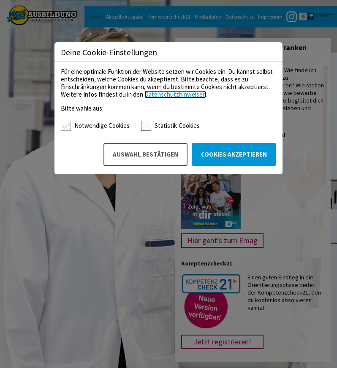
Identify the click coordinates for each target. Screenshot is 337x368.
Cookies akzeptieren (234, 154)
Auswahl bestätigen (145, 154)
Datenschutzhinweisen (175, 94)
